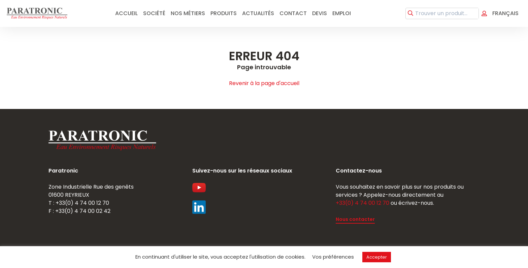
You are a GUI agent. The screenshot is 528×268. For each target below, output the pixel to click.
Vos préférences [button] (333, 256)
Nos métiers (188, 13)
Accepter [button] (376, 257)
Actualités (258, 13)
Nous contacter (355, 219)
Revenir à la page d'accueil (264, 83)
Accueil (126, 13)
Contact (293, 13)
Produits (223, 13)
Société (154, 13)
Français (505, 13)
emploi (341, 13)
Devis (319, 13)
